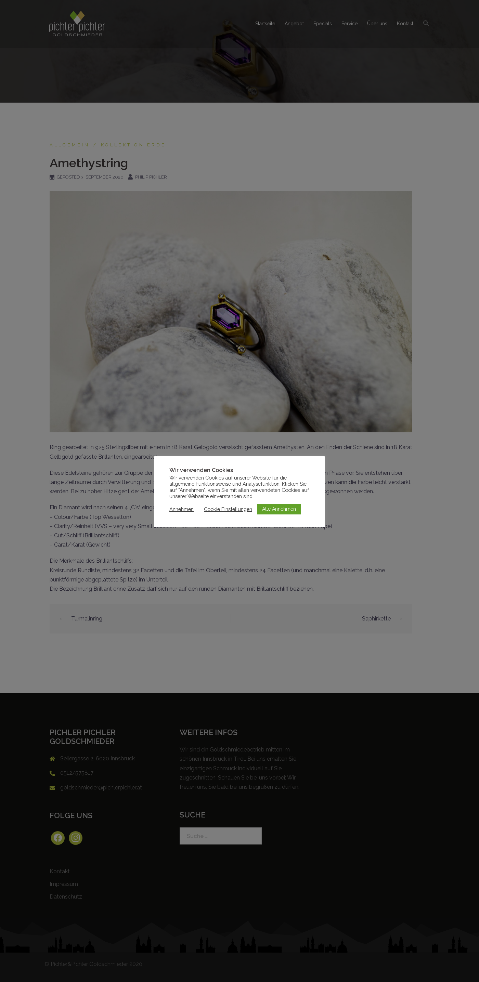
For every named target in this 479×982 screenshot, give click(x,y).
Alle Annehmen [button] (279, 509)
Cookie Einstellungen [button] (228, 509)
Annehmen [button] (181, 509)
